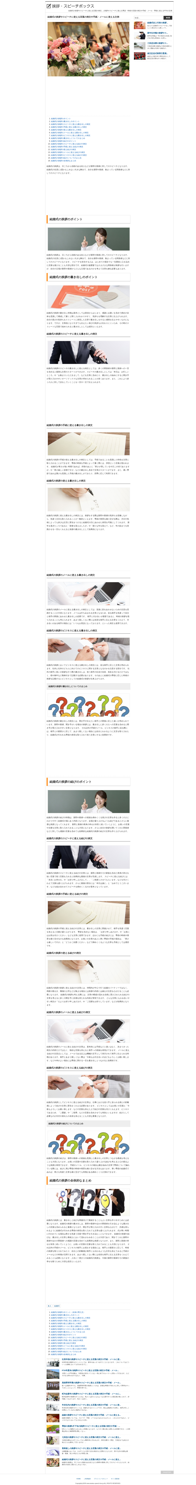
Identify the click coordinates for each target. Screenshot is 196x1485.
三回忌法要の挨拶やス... (157, 43)
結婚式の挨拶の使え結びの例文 (63, 149)
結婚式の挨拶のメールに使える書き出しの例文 (70, 133)
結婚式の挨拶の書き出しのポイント (65, 121)
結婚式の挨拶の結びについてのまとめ (66, 158)
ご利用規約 (87, 1479)
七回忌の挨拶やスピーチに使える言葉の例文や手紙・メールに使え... (91, 1437)
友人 (49, 1306)
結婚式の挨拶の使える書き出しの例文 (66, 130)
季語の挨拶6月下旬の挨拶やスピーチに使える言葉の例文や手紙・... (91, 1426)
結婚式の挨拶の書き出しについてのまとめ (68, 138)
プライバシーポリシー (101, 1479)
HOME (78, 1479)
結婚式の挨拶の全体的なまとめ (63, 161)
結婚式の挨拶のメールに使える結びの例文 (68, 152)
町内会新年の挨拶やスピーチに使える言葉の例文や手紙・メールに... (91, 1394)
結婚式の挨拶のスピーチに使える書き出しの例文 (70, 124)
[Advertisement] (32, 39)
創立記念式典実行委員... (157, 53)
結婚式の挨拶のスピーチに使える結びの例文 (69, 144)
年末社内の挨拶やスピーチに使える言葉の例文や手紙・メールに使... (91, 1405)
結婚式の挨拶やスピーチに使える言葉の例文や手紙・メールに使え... (91, 1459)
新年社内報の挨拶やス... (157, 33)
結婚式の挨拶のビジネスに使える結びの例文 (69, 155)
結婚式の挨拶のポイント (61, 119)
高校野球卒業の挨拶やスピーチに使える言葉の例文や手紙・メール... (91, 1383)
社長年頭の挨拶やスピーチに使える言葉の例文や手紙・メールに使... (91, 1359)
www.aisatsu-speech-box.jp (95, 1483)
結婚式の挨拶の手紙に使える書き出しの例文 (69, 127)
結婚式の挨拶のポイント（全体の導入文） (68, 1312)
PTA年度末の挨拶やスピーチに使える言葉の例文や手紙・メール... (90, 1370)
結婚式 (57, 1306)
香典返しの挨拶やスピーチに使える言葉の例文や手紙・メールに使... (91, 1448)
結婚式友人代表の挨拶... (157, 23)
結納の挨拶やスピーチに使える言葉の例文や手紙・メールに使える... (91, 1415)
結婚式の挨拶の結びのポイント (63, 141)
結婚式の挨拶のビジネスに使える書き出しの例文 (70, 135)
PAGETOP (167, 1472)
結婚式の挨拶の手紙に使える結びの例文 (67, 147)
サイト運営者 (115, 1479)
